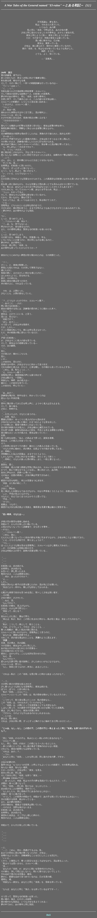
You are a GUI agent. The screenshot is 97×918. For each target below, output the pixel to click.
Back (48, 915)
